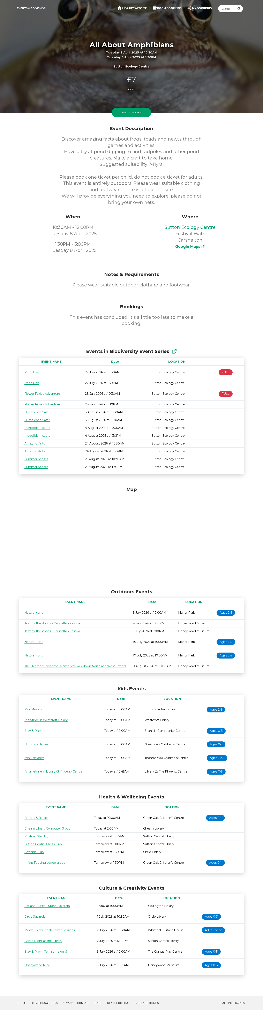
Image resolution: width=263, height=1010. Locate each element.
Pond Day (31, 372)
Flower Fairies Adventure (42, 394)
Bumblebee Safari (37, 412)
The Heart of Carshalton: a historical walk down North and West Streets (75, 666)
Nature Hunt (33, 612)
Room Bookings (147, 1002)
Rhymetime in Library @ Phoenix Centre (53, 771)
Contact (83, 1002)
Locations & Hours (44, 1002)
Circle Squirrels (34, 916)
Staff (97, 1002)
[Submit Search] (239, 8)
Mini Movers (33, 709)
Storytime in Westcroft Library (46, 720)
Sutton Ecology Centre (190, 227)
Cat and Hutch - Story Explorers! (47, 906)
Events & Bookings (31, 8)
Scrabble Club (34, 852)
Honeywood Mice (37, 965)
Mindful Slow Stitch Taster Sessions (49, 930)
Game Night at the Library (43, 941)
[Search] (226, 8)
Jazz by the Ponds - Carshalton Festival (52, 623)
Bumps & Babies (36, 744)
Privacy (67, 1002)
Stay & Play (32, 731)
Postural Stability (36, 836)
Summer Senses (36, 459)
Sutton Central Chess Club (43, 844)
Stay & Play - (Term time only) (45, 951)
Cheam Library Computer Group (47, 828)
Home (22, 1002)
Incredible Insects (37, 428)
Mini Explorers (34, 758)
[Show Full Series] (174, 351)
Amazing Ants (34, 443)
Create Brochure (118, 1002)
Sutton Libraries (232, 1002)
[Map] (131, 537)
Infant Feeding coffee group (44, 863)
